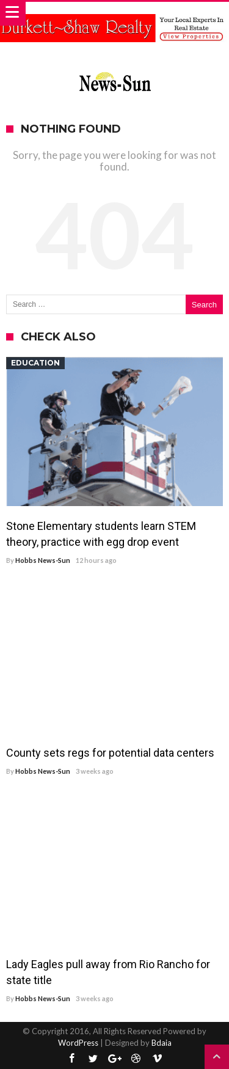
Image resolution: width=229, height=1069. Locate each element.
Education (35, 362)
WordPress (78, 1043)
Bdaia (161, 1043)
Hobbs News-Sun (42, 560)
